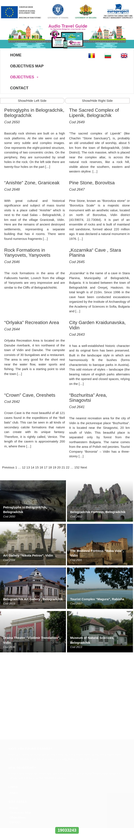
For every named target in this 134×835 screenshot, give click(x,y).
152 (77, 467)
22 (68, 467)
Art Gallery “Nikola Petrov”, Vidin (28, 555)
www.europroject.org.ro (23, 769)
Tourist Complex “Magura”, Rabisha (97, 599)
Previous (8, 467)
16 (41, 467)
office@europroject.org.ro (25, 765)
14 (32, 467)
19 (54, 467)
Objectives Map (27, 66)
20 (59, 467)
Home (15, 55)
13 (28, 467)
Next (83, 467)
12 (23, 467)
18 (50, 467)
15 (37, 467)
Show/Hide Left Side (32, 100)
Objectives (22, 77)
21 (63, 467)
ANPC (13, 708)
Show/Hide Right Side (97, 100)
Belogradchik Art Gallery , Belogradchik (33, 599)
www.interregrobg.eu (67, 822)
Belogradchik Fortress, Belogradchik (98, 512)
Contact (19, 88)
